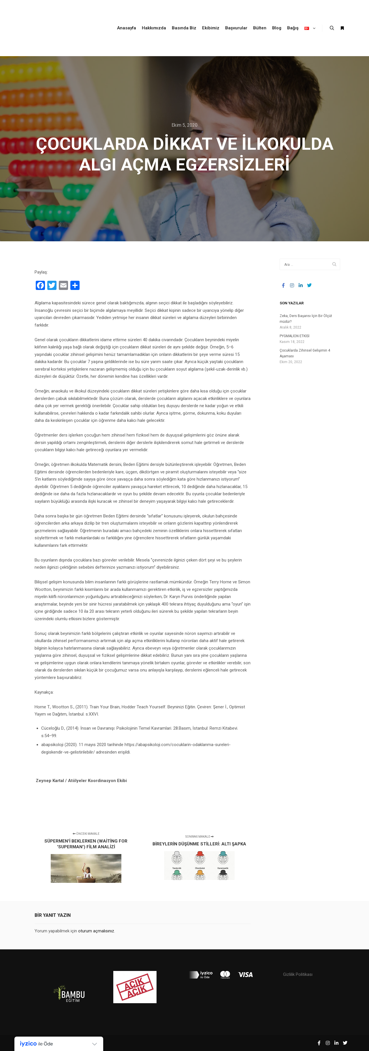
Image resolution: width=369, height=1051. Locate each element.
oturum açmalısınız (96, 931)
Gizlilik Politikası (297, 974)
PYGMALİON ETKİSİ (294, 336)
